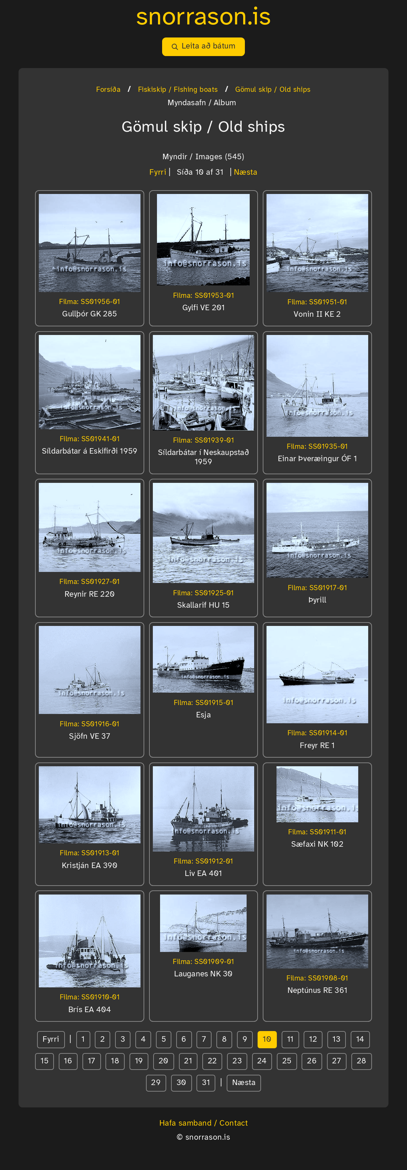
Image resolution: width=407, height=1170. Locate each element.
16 (68, 1061)
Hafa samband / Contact (203, 1123)
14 (360, 1040)
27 (336, 1061)
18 (115, 1061)
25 (287, 1061)
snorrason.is (203, 17)
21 (188, 1061)
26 (312, 1061)
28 (361, 1061)
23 (237, 1061)
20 (164, 1061)
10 (267, 1040)
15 (44, 1061)
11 (290, 1040)
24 (262, 1061)
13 (336, 1040)
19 (139, 1061)
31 (206, 1083)
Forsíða (108, 90)
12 (313, 1040)
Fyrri (157, 173)
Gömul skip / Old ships (273, 90)
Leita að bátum (203, 46)
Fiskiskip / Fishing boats (178, 90)
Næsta (246, 173)
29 (156, 1083)
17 (91, 1061)
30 (181, 1083)
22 (212, 1061)
